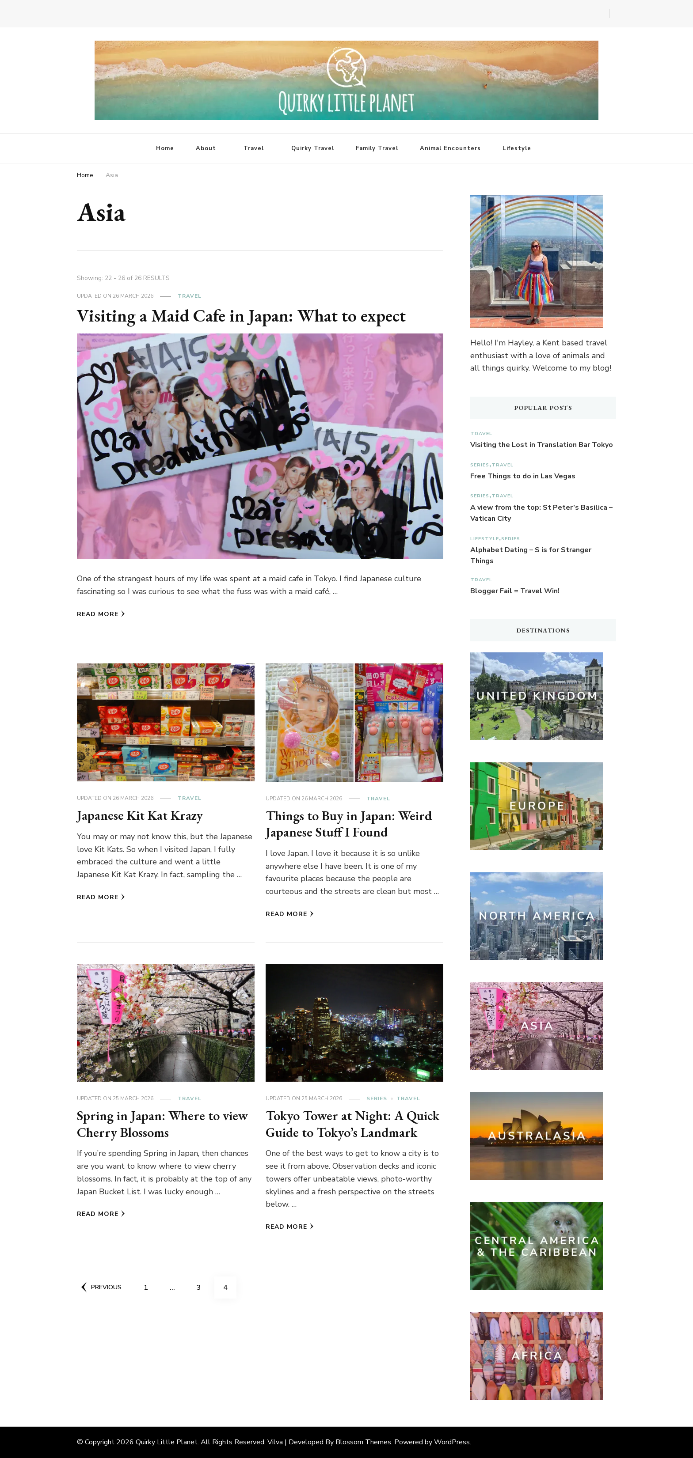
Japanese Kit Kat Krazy (141, 815)
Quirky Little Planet (167, 1442)
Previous (101, 1287)
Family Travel (377, 148)
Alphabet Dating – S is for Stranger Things (530, 555)
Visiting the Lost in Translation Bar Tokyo (541, 445)
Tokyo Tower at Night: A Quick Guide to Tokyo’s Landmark (353, 1124)
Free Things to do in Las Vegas (522, 476)
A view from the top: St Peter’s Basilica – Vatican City (541, 513)
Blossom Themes (363, 1442)
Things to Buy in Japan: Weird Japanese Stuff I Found (349, 824)
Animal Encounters (450, 148)
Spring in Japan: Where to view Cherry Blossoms (162, 1124)
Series (376, 1098)
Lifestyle (517, 148)
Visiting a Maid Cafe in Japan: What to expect (242, 315)
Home (165, 148)
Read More (101, 614)
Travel (254, 148)
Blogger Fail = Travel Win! (515, 591)
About (206, 148)
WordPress (452, 1442)
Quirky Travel (312, 148)
